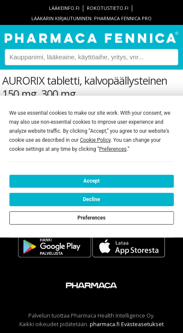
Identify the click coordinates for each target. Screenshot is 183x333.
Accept (91, 181)
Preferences (91, 217)
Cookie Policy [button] (95, 140)
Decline (91, 199)
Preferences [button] (113, 149)
